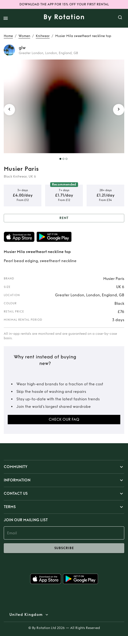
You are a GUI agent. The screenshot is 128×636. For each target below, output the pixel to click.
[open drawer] (5, 18)
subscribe (64, 548)
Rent (64, 218)
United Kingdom (26, 614)
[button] (64, 466)
